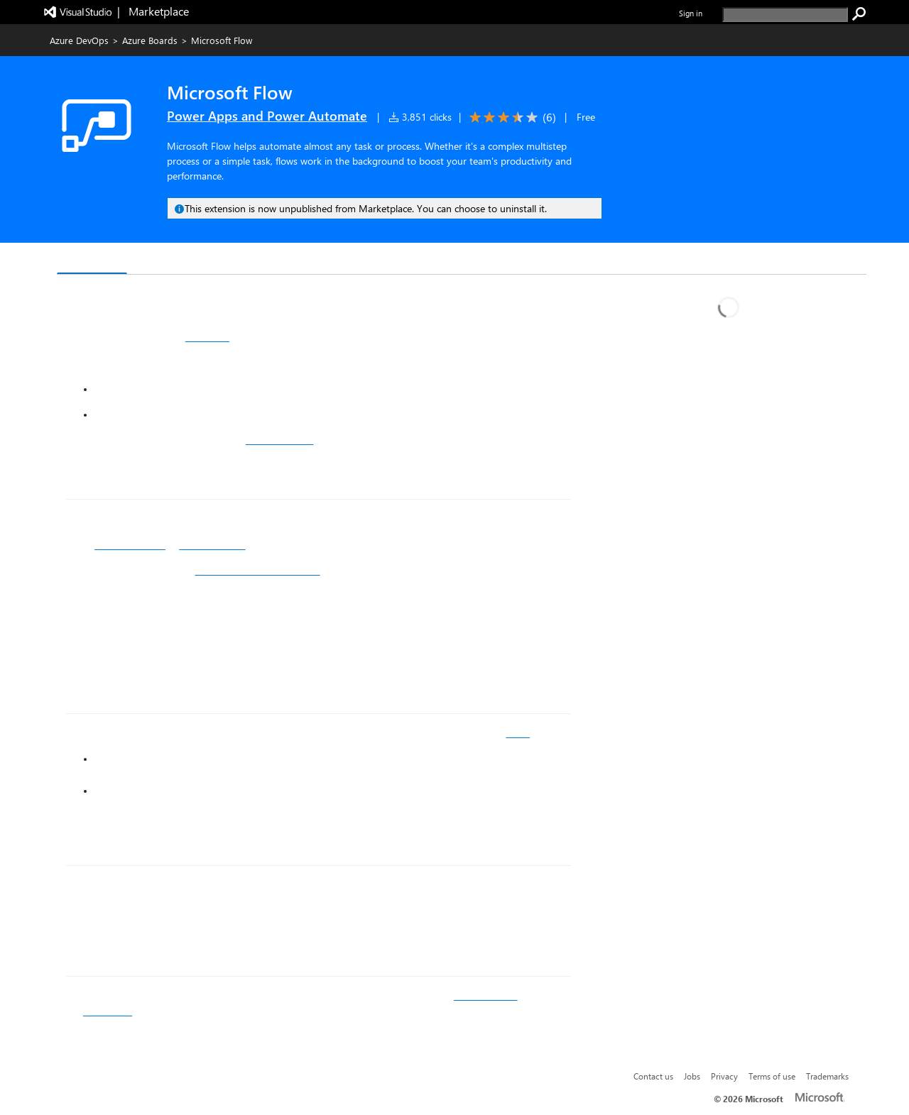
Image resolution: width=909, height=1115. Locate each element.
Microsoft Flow (212, 545)
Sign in (690, 13)
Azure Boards (150, 40)
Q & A (153, 260)
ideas (518, 733)
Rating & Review (231, 260)
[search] (785, 14)
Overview (92, 259)
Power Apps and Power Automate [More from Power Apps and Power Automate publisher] (267, 115)
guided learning (280, 440)
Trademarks (827, 1076)
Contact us (653, 1076)
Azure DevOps (79, 40)
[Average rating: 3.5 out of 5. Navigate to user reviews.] (510, 117)
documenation (486, 995)
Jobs (692, 1076)
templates (207, 337)
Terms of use (772, 1076)
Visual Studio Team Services (257, 570)
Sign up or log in (129, 545)
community (107, 1011)
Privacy (724, 1076)
